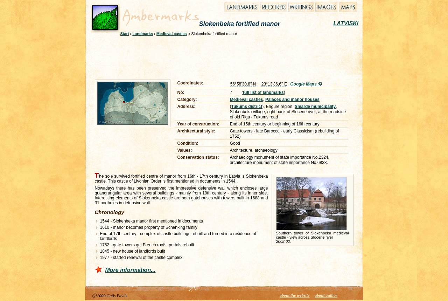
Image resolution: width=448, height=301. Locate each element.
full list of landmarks (263, 92)
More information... (130, 270)
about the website (294, 295)
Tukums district (246, 106)
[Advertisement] (219, 57)
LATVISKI (346, 23)
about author (326, 295)
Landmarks (142, 34)
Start (124, 34)
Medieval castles (171, 34)
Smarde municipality (315, 106)
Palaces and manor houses (292, 99)
